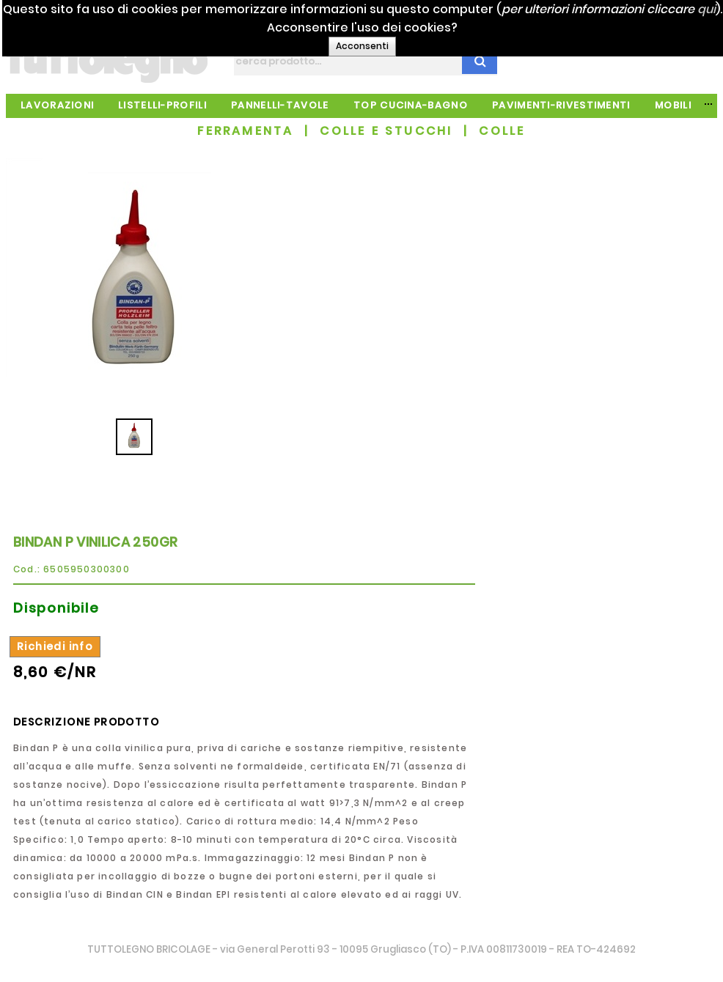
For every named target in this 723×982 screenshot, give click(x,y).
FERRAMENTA (245, 130)
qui (403, 27)
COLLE (502, 130)
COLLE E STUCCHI (386, 130)
